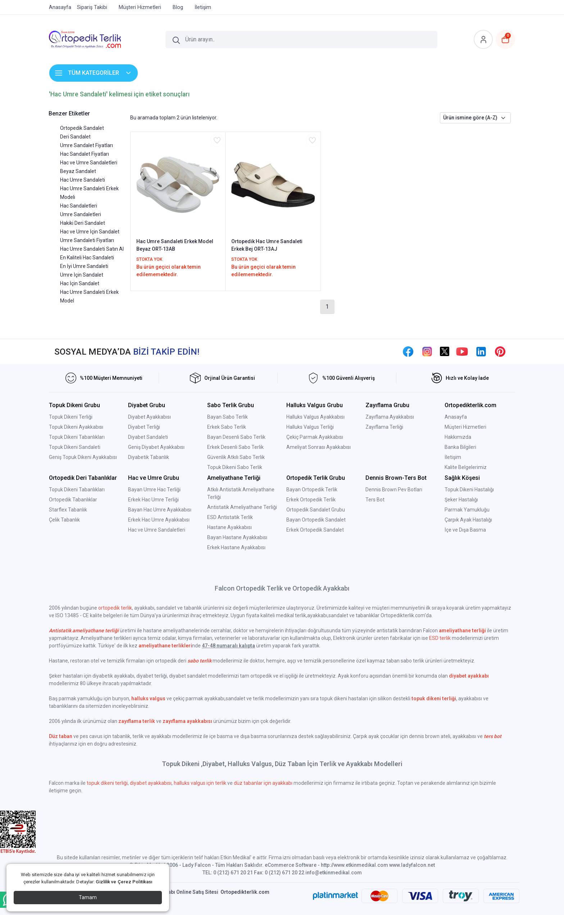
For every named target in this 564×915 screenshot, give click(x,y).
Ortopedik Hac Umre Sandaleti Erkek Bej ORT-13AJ (267, 245)
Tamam (88, 897)
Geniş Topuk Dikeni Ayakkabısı (83, 457)
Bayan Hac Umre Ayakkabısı (159, 510)
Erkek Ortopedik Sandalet (315, 530)
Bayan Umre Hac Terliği (154, 489)
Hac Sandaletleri (78, 206)
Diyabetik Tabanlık (148, 457)
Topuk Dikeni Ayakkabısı (76, 427)
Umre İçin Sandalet (81, 275)
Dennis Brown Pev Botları (393, 489)
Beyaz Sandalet (78, 171)
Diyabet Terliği (144, 427)
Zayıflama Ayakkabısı (389, 417)
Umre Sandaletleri (80, 214)
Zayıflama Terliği (384, 427)
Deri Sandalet (75, 137)
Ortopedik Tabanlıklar (73, 499)
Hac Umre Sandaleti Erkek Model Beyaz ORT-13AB (174, 245)
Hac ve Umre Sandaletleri (88, 162)
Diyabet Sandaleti (148, 437)
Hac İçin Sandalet (79, 283)
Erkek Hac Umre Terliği (153, 499)
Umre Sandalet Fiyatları (86, 145)
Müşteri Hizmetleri (465, 427)
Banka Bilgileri (460, 447)
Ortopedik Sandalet (82, 128)
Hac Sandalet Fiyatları (84, 154)
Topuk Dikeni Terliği (70, 417)
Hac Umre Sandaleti (82, 180)
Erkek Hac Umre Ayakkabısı (159, 520)
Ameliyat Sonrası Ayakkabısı (318, 447)
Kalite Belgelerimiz (466, 467)
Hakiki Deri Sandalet (82, 223)
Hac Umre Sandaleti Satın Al (92, 249)
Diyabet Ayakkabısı (149, 417)
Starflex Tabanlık (68, 510)
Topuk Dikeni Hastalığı (469, 489)
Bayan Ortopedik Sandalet (316, 520)
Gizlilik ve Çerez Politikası (124, 881)
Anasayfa (456, 417)
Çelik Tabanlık (64, 520)
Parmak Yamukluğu (467, 510)
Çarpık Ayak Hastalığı (468, 520)
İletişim (453, 457)
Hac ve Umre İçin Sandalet (89, 232)
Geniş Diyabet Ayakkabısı (156, 447)
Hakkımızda (458, 437)
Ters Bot (375, 499)
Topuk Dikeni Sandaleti (74, 447)
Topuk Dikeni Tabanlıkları (77, 437)
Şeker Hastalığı (461, 499)
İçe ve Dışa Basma (465, 530)
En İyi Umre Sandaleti (84, 266)
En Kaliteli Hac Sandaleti (87, 257)
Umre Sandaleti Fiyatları (87, 240)
